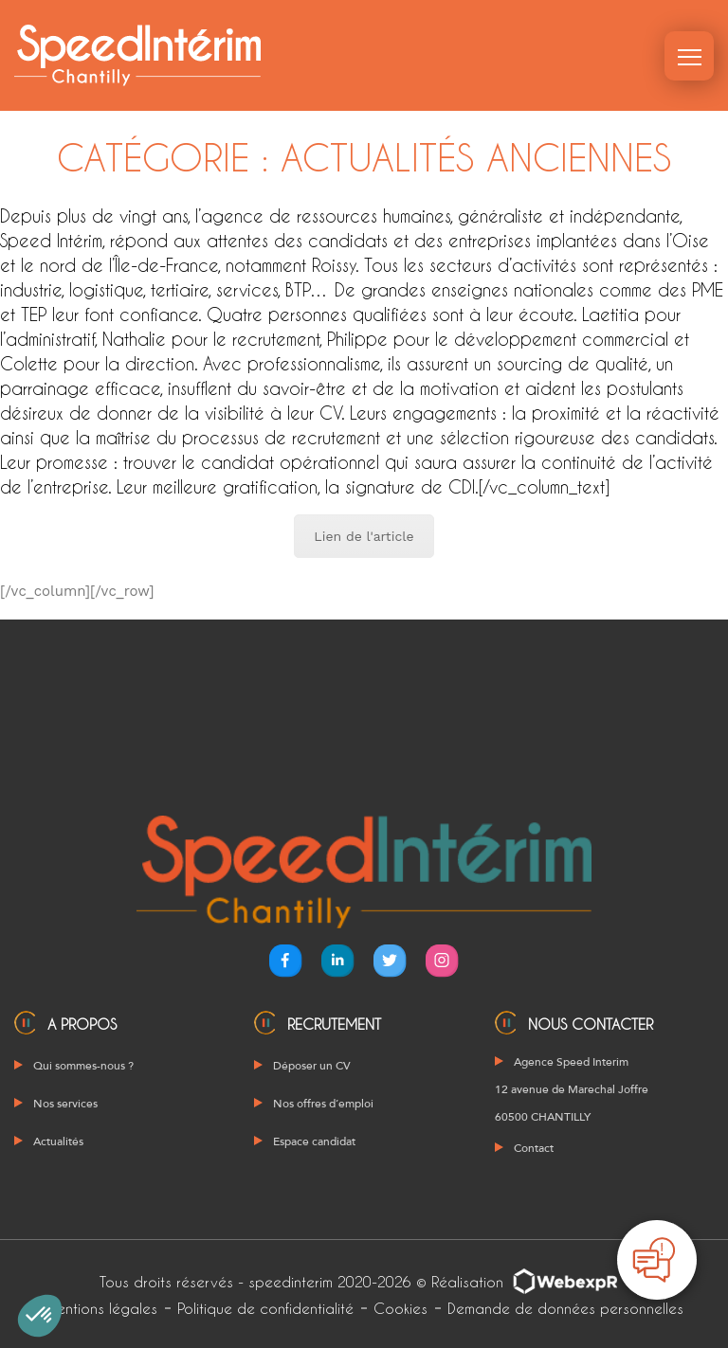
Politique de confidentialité (265, 1308)
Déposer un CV (312, 1065)
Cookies (400, 1308)
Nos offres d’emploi (323, 1103)
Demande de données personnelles (565, 1308)
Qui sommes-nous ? (83, 1065)
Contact (534, 1148)
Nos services (65, 1103)
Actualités (58, 1141)
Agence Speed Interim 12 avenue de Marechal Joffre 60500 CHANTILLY (571, 1089)
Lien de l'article (363, 536)
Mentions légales (101, 1308)
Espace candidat (314, 1141)
